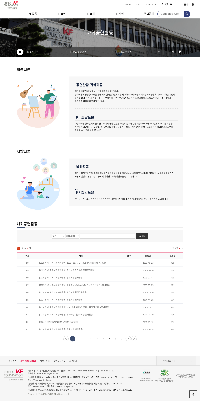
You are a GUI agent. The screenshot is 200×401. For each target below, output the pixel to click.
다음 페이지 (128, 338)
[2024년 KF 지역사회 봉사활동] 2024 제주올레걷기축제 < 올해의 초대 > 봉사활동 (74, 307)
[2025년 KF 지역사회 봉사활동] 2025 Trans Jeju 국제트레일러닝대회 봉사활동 (72, 262)
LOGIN (128, 4)
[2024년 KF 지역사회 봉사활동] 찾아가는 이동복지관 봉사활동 (66, 314)
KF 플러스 (185, 4)
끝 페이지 (134, 338)
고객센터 (73, 361)
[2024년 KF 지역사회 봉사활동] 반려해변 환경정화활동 (63, 292)
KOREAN (149, 4)
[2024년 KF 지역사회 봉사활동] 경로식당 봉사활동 (61, 299)
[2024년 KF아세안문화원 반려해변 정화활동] (58, 322)
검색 (144, 236)
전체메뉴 (195, 14)
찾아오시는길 (59, 361)
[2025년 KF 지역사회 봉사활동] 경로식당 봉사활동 (61, 277)
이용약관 (12, 361)
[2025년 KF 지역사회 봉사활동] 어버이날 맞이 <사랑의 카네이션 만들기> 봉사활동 (74, 285)
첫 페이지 (66, 338)
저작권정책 (45, 361)
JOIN (138, 4)
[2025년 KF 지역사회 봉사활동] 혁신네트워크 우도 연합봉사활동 (67, 270)
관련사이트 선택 (176, 361)
